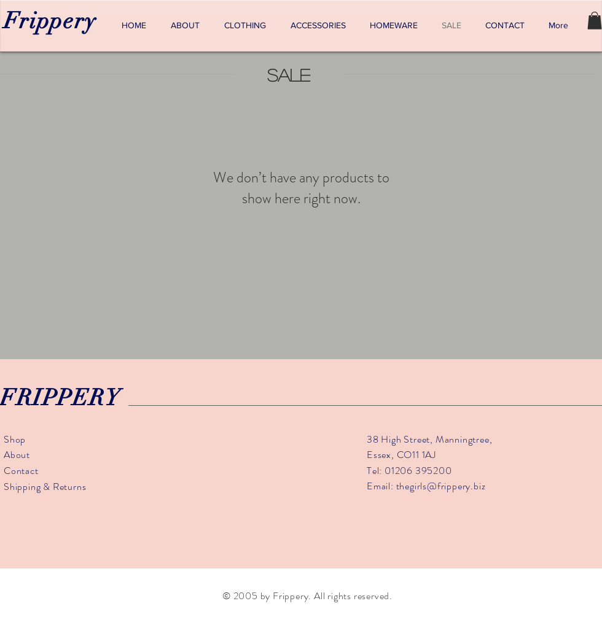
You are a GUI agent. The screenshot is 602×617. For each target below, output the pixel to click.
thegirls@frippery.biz (441, 486)
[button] (594, 20)
